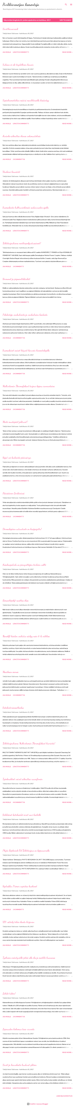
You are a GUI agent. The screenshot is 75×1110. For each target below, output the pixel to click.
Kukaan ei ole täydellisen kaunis (18, 64)
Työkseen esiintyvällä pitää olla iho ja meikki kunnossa (29, 957)
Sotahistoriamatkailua (13, 707)
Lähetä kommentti (21, 52)
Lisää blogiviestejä (64, 1096)
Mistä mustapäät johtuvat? (15, 421)
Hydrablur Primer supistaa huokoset (20, 886)
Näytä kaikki (65, 20)
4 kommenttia (19, 445)
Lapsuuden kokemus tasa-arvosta (18, 1029)
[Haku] (66, 4)
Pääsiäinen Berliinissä (14, 493)
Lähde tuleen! (9, 993)
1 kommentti (18, 266)
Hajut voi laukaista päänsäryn (17, 457)
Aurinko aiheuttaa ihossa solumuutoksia (22, 136)
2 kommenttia (19, 159)
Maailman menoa (11, 672)
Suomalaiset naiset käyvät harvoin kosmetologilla (26, 350)
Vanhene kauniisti (11, 171)
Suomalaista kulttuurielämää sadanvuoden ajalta (26, 207)
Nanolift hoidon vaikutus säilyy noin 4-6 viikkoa (26, 636)
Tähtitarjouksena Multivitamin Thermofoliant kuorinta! (29, 743)
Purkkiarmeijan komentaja (21, 4)
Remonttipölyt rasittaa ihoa (16, 600)
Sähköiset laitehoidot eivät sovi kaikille (22, 814)
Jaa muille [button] (7, 52)
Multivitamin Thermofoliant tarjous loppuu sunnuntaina (29, 386)
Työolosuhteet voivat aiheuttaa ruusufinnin (22, 779)
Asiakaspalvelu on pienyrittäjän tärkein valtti (24, 564)
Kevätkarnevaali (10, 29)
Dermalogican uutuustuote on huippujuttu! (22, 529)
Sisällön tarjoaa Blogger (37, 1104)
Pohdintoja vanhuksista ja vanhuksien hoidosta (25, 314)
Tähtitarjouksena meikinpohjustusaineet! (22, 243)
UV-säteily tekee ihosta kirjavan (18, 922)
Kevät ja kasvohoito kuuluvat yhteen (20, 1065)
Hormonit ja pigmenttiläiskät (16, 279)
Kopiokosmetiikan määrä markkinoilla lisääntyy (26, 100)
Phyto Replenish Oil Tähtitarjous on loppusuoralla (26, 850)
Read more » (67, 52)
